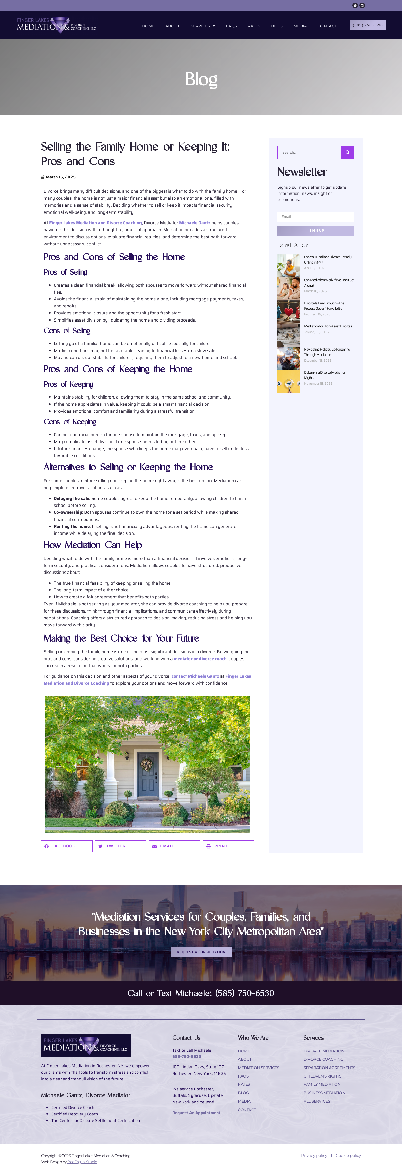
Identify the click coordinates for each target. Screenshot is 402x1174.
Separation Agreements (331, 1069)
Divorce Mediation (325, 1052)
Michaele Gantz (194, 222)
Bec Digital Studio (82, 1162)
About (170, 25)
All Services (318, 1104)
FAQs (229, 25)
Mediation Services (260, 1069)
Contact (325, 25)
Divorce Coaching (324, 1060)
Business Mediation (326, 1095)
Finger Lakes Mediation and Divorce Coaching (95, 222)
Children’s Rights (324, 1078)
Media (298, 25)
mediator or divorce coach (200, 658)
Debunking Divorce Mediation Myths (325, 375)
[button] (67, 846)
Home (146, 25)
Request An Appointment (196, 1113)
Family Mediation (323, 1087)
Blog (274, 25)
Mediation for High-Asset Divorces (328, 326)
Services (200, 25)
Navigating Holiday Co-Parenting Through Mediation (327, 351)
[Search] (347, 152)
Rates (252, 25)
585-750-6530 (187, 1057)
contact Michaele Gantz (195, 676)
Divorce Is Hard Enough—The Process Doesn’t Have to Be (324, 305)
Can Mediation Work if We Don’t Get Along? (329, 282)
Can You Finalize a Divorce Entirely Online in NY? (327, 259)
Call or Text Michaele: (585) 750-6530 (201, 994)
